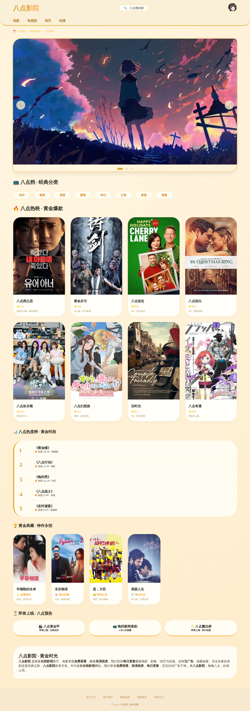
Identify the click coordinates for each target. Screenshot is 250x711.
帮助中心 (159, 697)
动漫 (62, 20)
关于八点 (91, 697)
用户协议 (108, 697)
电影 (16, 20)
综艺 (48, 20)
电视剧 (32, 20)
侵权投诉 (142, 697)
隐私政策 (125, 697)
